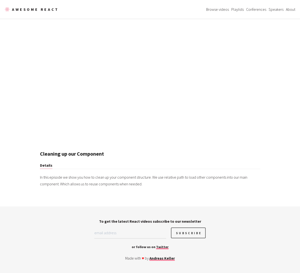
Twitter (162, 247)
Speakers (276, 9)
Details (46, 165)
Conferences (256, 9)
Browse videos (217, 9)
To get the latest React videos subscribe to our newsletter (150, 221)
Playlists (237, 9)
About (290, 9)
